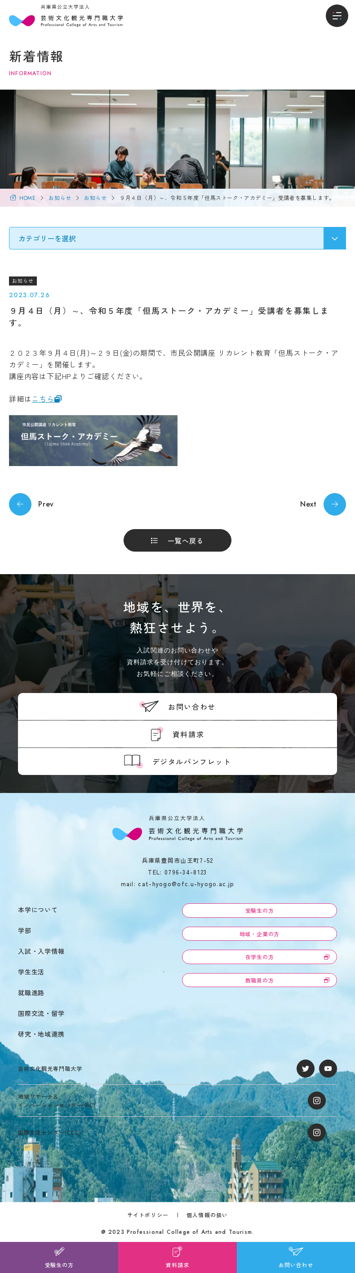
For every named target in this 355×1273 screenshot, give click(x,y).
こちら (42, 398)
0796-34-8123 (185, 872)
